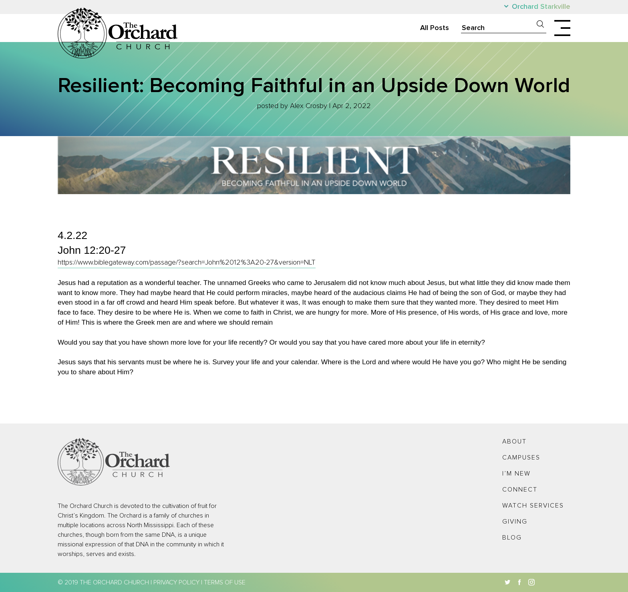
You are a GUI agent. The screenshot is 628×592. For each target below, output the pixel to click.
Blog (512, 537)
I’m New (516, 473)
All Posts (434, 28)
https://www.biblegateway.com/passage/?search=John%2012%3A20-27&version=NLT (187, 262)
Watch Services (533, 505)
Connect (519, 489)
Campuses (521, 457)
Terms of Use (225, 582)
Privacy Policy (176, 582)
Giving (514, 521)
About (514, 441)
